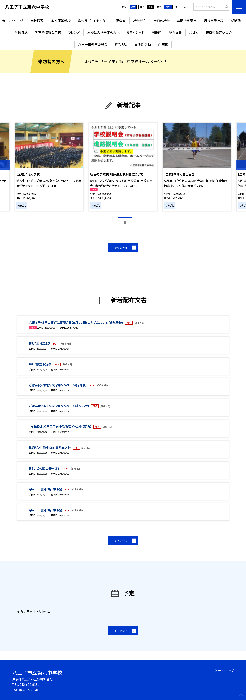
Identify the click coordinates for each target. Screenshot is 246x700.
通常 (133, 6)
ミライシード (135, 32)
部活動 (236, 20)
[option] (49, 167)
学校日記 (20, 32)
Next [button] (241, 165)
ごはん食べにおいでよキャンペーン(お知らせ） (59, 405)
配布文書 (175, 32)
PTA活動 (121, 44)
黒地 (150, 6)
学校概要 (36, 20)
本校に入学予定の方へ (103, 32)
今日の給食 (161, 20)
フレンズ (74, 32)
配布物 (163, 44)
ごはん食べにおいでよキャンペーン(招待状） (58, 385)
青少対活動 (143, 44)
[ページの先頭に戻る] (241, 695)
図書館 (156, 32)
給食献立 (139, 20)
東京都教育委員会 (219, 32)
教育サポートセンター (93, 20)
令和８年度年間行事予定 (46, 489)
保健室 (120, 20)
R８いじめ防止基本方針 (45, 468)
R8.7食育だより (40, 343)
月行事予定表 (214, 20)
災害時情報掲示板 (48, 32)
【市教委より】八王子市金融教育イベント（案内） (60, 426)
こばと (193, 32)
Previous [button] (5, 165)
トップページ (14, 20)
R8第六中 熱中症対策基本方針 (50, 447)
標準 (168, 6)
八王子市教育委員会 (92, 44)
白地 (142, 6)
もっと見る (121, 247)
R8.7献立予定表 (40, 364)
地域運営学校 (61, 20)
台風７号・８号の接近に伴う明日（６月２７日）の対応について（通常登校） (76, 322)
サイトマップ (226, 670)
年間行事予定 (186, 20)
